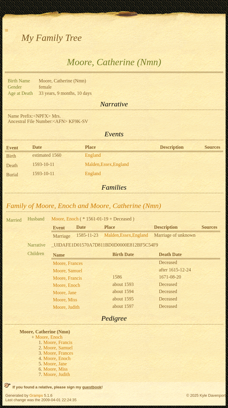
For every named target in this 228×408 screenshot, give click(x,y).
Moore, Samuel (67, 270)
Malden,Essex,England (107, 164)
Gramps (36, 395)
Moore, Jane (64, 292)
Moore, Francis (67, 278)
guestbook (92, 387)
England (93, 155)
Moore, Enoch (65, 218)
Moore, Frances (68, 263)
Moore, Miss (65, 299)
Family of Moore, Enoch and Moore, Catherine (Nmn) (83, 205)
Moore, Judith (66, 307)
